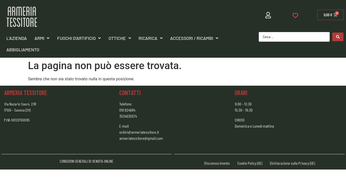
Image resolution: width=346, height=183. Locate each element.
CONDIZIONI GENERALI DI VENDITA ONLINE (86, 161)
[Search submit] (337, 37)
